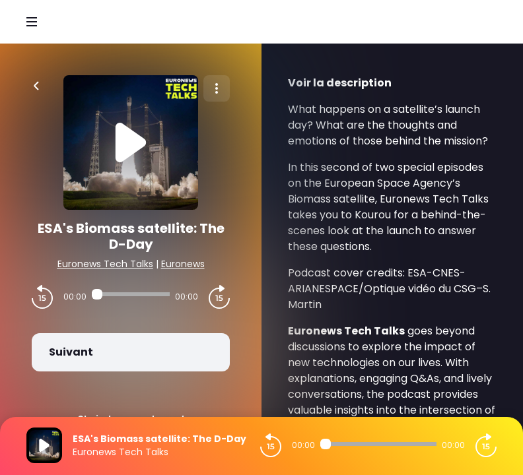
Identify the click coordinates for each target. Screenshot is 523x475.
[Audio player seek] (131, 294)
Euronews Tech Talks (105, 263)
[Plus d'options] (216, 88)
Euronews (183, 263)
